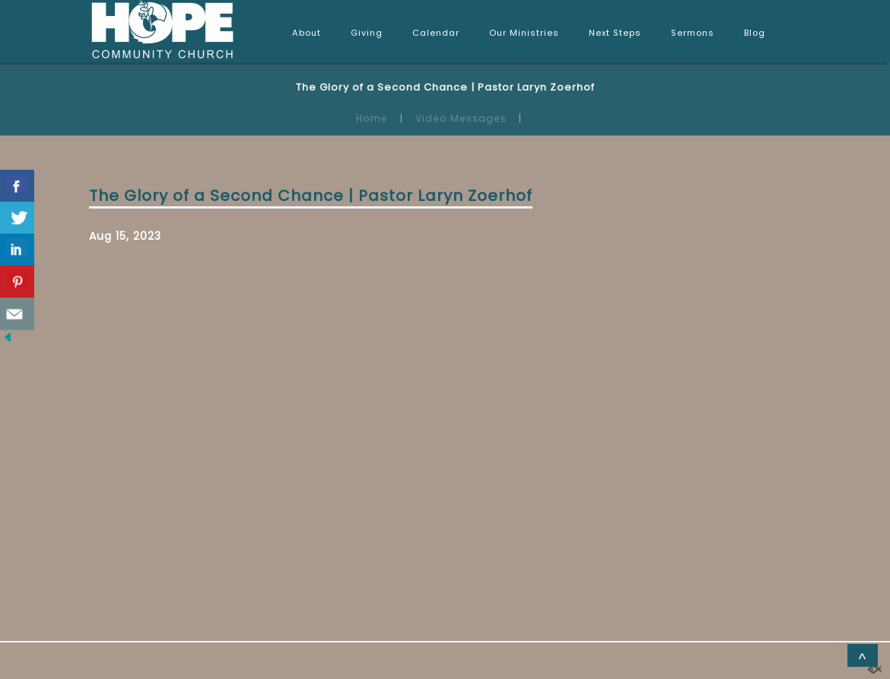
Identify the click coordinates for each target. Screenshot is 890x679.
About (306, 33)
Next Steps (615, 33)
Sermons (692, 33)
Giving (367, 33)
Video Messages (461, 118)
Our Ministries (524, 33)
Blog (754, 33)
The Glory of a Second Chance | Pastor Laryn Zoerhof (310, 195)
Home (372, 118)
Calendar (435, 33)
